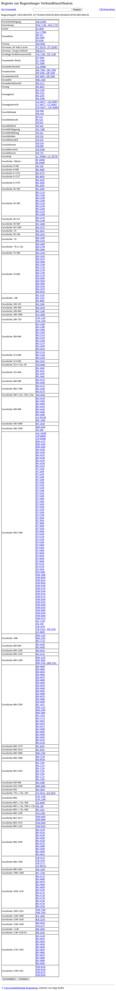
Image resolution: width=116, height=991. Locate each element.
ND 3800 (40, 572)
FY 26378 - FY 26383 (46, 47)
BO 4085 (40, 731)
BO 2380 (40, 324)
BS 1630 (40, 373)
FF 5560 (40, 512)
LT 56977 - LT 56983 (46, 104)
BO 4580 (40, 846)
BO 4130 (40, 829)
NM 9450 (40, 816)
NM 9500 (40, 822)
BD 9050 (40, 291)
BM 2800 (40, 712)
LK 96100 (41, 417)
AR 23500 (41, 21)
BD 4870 (40, 677)
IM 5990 (40, 37)
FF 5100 (40, 468)
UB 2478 (40, 626)
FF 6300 (40, 542)
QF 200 (39, 430)
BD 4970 (40, 696)
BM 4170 (40, 441)
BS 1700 (40, 762)
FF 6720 (40, 564)
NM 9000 (40, 577)
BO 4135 (40, 876)
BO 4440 (40, 412)
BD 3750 (40, 275)
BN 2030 (40, 449)
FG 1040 (40, 60)
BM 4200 (40, 427)
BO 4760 (40, 906)
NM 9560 (40, 615)
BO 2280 (40, 214)
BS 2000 (40, 189)
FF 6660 (40, 558)
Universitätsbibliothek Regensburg (21, 988)
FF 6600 (40, 553)
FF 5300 (40, 482)
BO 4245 (40, 460)
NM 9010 (40, 580)
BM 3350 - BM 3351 (46, 663)
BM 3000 (40, 660)
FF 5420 (40, 501)
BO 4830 (40, 944)
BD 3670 (40, 259)
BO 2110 (40, 192)
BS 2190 (40, 90)
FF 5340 (40, 490)
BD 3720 (40, 267)
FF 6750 (40, 566)
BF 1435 (40, 704)
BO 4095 (40, 737)
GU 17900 (41, 32)
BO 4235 (40, 455)
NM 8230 (40, 966)
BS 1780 (40, 779)
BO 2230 (40, 203)
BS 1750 (40, 771)
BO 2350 (40, 357)
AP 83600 (41, 438)
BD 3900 (40, 283)
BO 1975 (40, 227)
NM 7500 (40, 909)
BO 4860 (40, 952)
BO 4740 (40, 901)
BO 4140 (40, 936)
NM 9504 (40, 826)
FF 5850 (40, 520)
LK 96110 (41, 866)
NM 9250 (40, 602)
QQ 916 (40, 143)
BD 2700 (40, 246)
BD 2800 (40, 249)
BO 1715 (40, 718)
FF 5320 (40, 485)
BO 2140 (40, 220)
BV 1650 (40, 423)
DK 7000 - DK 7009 (46, 70)
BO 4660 (40, 879)
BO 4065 (40, 721)
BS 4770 (40, 173)
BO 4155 (40, 386)
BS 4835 (40, 86)
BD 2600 (40, 244)
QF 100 (39, 166)
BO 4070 (40, 723)
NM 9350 (40, 607)
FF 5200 (40, 471)
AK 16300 (41, 433)
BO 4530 (40, 835)
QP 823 (39, 122)
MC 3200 (40, 420)
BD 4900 (40, 682)
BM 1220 (40, 635)
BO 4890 (40, 960)
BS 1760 (40, 773)
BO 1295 (40, 715)
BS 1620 (40, 371)
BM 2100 (40, 638)
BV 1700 (40, 873)
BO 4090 (40, 734)
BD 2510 (40, 240)
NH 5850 (40, 43)
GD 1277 (40, 925)
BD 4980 (40, 699)
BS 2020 (40, 746)
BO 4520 (40, 832)
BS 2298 (40, 98)
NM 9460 (40, 819)
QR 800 (40, 146)
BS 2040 (40, 182)
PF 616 (39, 119)
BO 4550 (40, 840)
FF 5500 (40, 506)
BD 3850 (40, 281)
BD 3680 (40, 262)
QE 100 (40, 624)
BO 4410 (40, 406)
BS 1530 (40, 298)
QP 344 (39, 126)
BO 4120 (40, 742)
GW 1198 (40, 799)
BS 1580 (40, 304)
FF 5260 (40, 479)
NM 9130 (40, 588)
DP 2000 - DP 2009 (45, 76)
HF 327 (39, 35)
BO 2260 (40, 208)
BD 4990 (40, 702)
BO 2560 (40, 340)
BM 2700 (40, 753)
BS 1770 (40, 776)
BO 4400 (40, 404)
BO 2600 (40, 346)
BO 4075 (40, 726)
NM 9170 (40, 596)
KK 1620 (40, 869)
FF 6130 (40, 536)
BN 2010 (40, 234)
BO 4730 (40, 898)
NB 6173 (40, 50)
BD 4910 (40, 650)
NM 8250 (40, 969)
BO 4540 (40, 838)
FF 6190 (40, 539)
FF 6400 (40, 545)
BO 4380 (40, 782)
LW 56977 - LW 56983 (47, 107)
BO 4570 (40, 843)
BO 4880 (40, 958)
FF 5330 (40, 487)
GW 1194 (40, 320)
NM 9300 (40, 604)
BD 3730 (40, 270)
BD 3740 (40, 272)
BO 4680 (40, 884)
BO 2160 (40, 253)
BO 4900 (40, 963)
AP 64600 (41, 436)
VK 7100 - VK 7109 (46, 54)
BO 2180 (40, 195)
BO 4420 (40, 409)
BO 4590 (40, 849)
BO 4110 (40, 654)
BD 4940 (40, 688)
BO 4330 (40, 398)
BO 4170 (40, 391)
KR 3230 (40, 919)
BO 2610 (40, 348)
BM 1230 (40, 657)
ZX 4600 (40, 632)
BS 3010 (40, 749)
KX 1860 (40, 314)
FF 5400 (40, 498)
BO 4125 (40, 379)
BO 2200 (40, 200)
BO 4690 (40, 887)
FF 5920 (40, 528)
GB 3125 (40, 857)
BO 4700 (40, 890)
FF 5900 (40, 526)
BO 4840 (40, 947)
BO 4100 (40, 452)
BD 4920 (40, 923)
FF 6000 (40, 531)
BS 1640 (40, 376)
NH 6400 (40, 364)
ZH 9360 (40, 149)
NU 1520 (40, 621)
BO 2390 (40, 327)
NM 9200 (40, 599)
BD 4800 (40, 669)
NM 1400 (40, 575)
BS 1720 (40, 768)
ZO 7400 (40, 129)
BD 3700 (40, 264)
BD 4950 (40, 691)
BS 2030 (40, 180)
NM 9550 (40, 613)
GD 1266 (40, 813)
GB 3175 (40, 863)
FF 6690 (40, 561)
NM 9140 (40, 591)
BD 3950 (40, 286)
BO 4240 (40, 457)
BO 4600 (40, 851)
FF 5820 (40, 517)
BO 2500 (40, 332)
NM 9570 (40, 618)
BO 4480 (40, 414)
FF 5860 (40, 523)
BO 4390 (40, 401)
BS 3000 (40, 169)
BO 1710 (40, 641)
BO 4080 (40, 729)
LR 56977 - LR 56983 (47, 102)
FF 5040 (40, 57)
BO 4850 (40, 949)
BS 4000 (40, 300)
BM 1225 (40, 707)
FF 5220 (40, 474)
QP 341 (39, 133)
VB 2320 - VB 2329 (46, 629)
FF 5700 (40, 515)
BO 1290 (40, 311)
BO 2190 (40, 198)
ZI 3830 (40, 28)
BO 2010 (40, 361)
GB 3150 (40, 860)
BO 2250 (40, 206)
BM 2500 (40, 710)
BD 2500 (40, 237)
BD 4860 (40, 674)
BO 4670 (40, 881)
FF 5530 (40, 509)
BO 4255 (40, 466)
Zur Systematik (8, 9)
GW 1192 (40, 318)
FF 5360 (40, 496)
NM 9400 (40, 610)
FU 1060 (40, 63)
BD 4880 (40, 680)
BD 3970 (40, 289)
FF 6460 (40, 550)
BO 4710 (40, 892)
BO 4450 (40, 382)
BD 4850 (40, 672)
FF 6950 (40, 569)
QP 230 (39, 136)
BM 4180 (40, 444)
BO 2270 (40, 211)
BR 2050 (40, 932)
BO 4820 (40, 941)
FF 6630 (40, 555)
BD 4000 (40, 666)
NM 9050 (40, 583)
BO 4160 (40, 388)
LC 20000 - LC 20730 (47, 156)
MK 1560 (40, 79)
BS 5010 (40, 231)
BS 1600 (40, 368)
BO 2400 (40, 329)
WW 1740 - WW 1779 (47, 25)
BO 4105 (40, 740)
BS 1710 (40, 765)
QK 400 (40, 110)
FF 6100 (40, 534)
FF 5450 (40, 504)
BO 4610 (40, 854)
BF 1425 (40, 809)
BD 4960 (40, 693)
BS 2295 (40, 95)
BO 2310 (40, 352)
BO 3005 (40, 789)
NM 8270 (40, 972)
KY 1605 (40, 916)
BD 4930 (40, 685)
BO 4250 (40, 463)
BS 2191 (40, 93)
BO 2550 (40, 338)
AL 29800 (41, 66)
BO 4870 (40, 955)
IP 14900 (40, 160)
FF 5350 (40, 493)
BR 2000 (40, 929)
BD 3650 (40, 256)
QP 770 (39, 153)
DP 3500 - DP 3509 (45, 73)
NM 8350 (40, 975)
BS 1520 (40, 295)
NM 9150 (40, 594)
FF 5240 (40, 477)
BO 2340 (40, 355)
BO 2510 (40, 335)
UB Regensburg (107, 9)
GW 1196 (40, 796)
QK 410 (40, 113)
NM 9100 (40, 585)
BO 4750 (40, 903)
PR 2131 (40, 83)
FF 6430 (40, 547)
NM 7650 (40, 912)
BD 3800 (40, 278)
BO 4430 (40, 644)
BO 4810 (40, 938)
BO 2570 (40, 343)
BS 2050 (40, 185)
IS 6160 (40, 40)
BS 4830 (40, 176)
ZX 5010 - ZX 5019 (45, 793)
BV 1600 (40, 224)
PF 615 (39, 117)
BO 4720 (40, 895)
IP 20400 (40, 162)
